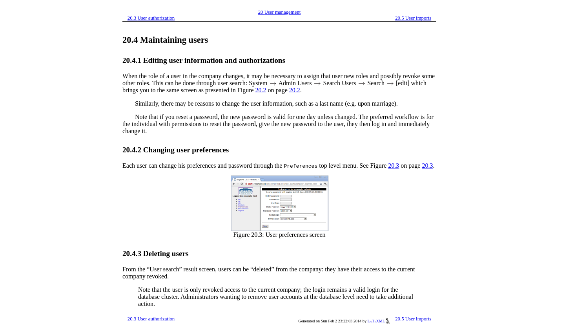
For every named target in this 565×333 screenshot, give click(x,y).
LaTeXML (379, 321)
